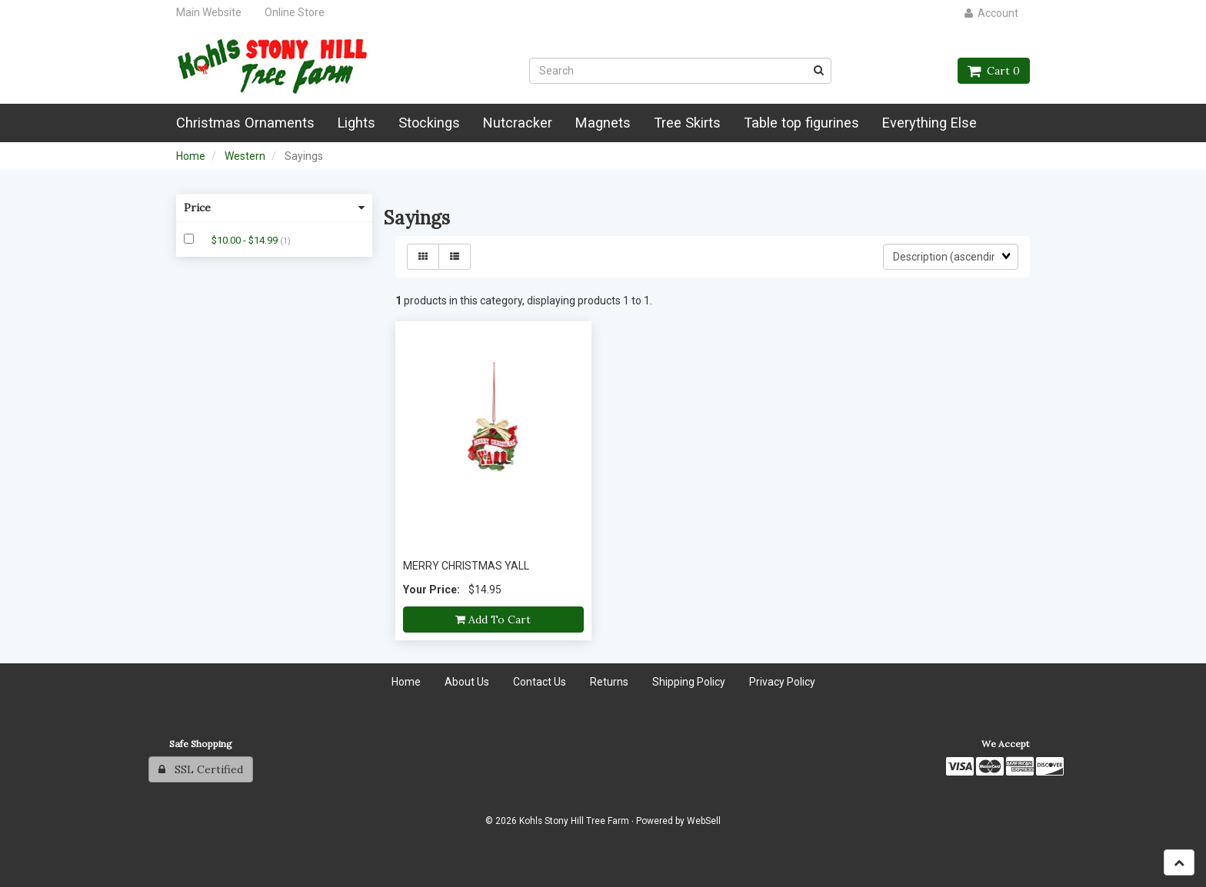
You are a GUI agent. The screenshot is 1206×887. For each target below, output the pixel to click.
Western (245, 156)
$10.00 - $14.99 (246, 240)
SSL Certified (200, 769)
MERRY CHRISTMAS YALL (466, 566)
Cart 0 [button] (994, 71)
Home (190, 156)
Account (991, 13)
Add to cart (493, 619)
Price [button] (274, 207)
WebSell (704, 821)
